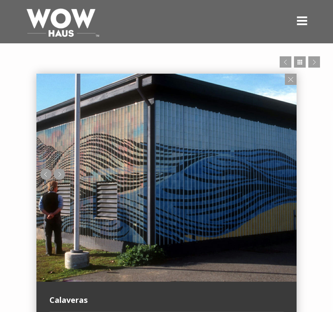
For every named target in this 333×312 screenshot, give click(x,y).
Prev (285, 62)
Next (314, 62)
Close (291, 79)
